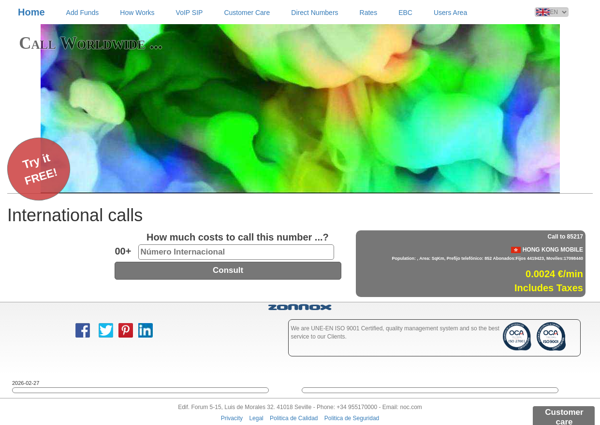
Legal (256, 418)
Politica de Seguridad (351, 418)
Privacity (232, 418)
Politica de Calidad (294, 418)
